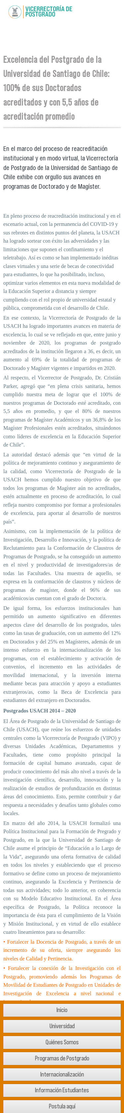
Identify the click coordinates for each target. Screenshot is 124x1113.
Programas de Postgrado (62, 1058)
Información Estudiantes (62, 1090)
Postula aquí (62, 1106)
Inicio (62, 1009)
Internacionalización (62, 1074)
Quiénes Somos (62, 1042)
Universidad (62, 1026)
